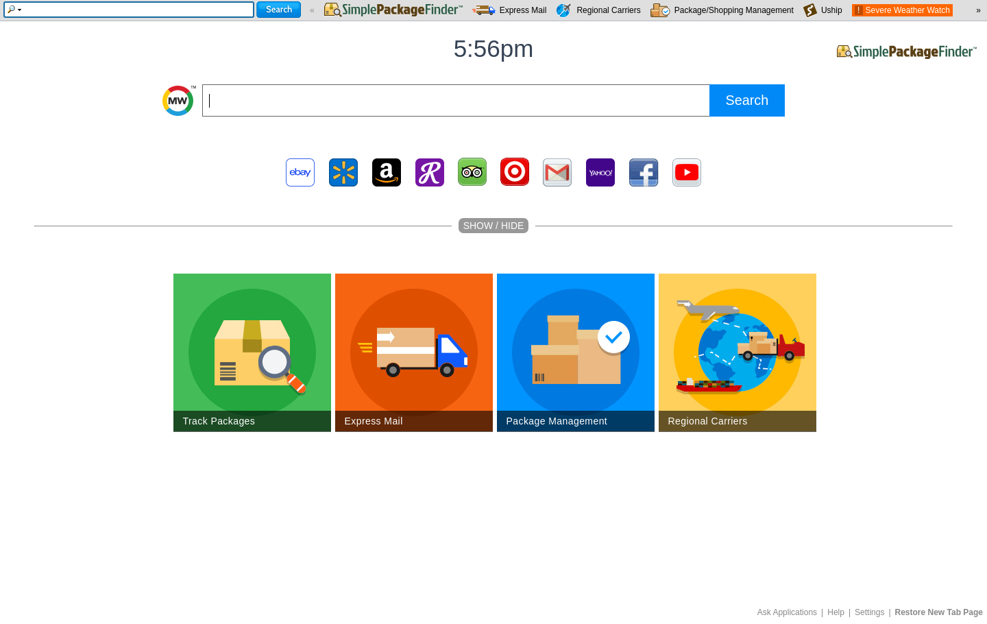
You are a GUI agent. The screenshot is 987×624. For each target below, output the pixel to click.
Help (835, 612)
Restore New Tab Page (939, 612)
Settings (869, 612)
